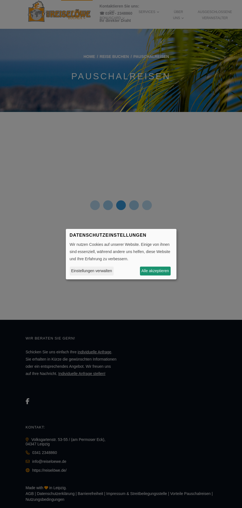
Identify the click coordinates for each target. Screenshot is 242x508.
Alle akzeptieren (155, 271)
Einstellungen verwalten (91, 271)
